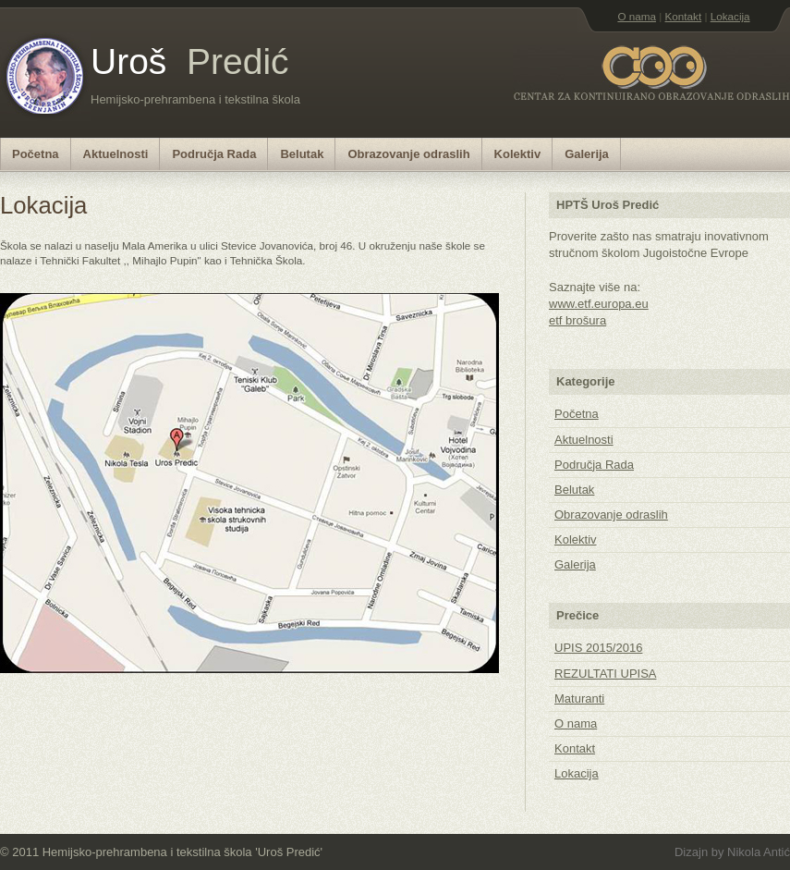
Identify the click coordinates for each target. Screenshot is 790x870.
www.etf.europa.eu (599, 304)
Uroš (190, 61)
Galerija (587, 154)
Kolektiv (517, 154)
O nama (636, 16)
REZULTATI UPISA (605, 673)
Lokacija (730, 16)
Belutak (301, 154)
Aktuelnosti (116, 154)
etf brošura (577, 320)
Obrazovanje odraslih (408, 154)
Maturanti (579, 698)
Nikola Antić (758, 852)
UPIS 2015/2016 (598, 648)
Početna (35, 154)
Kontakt (683, 16)
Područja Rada (214, 154)
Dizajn (693, 852)
